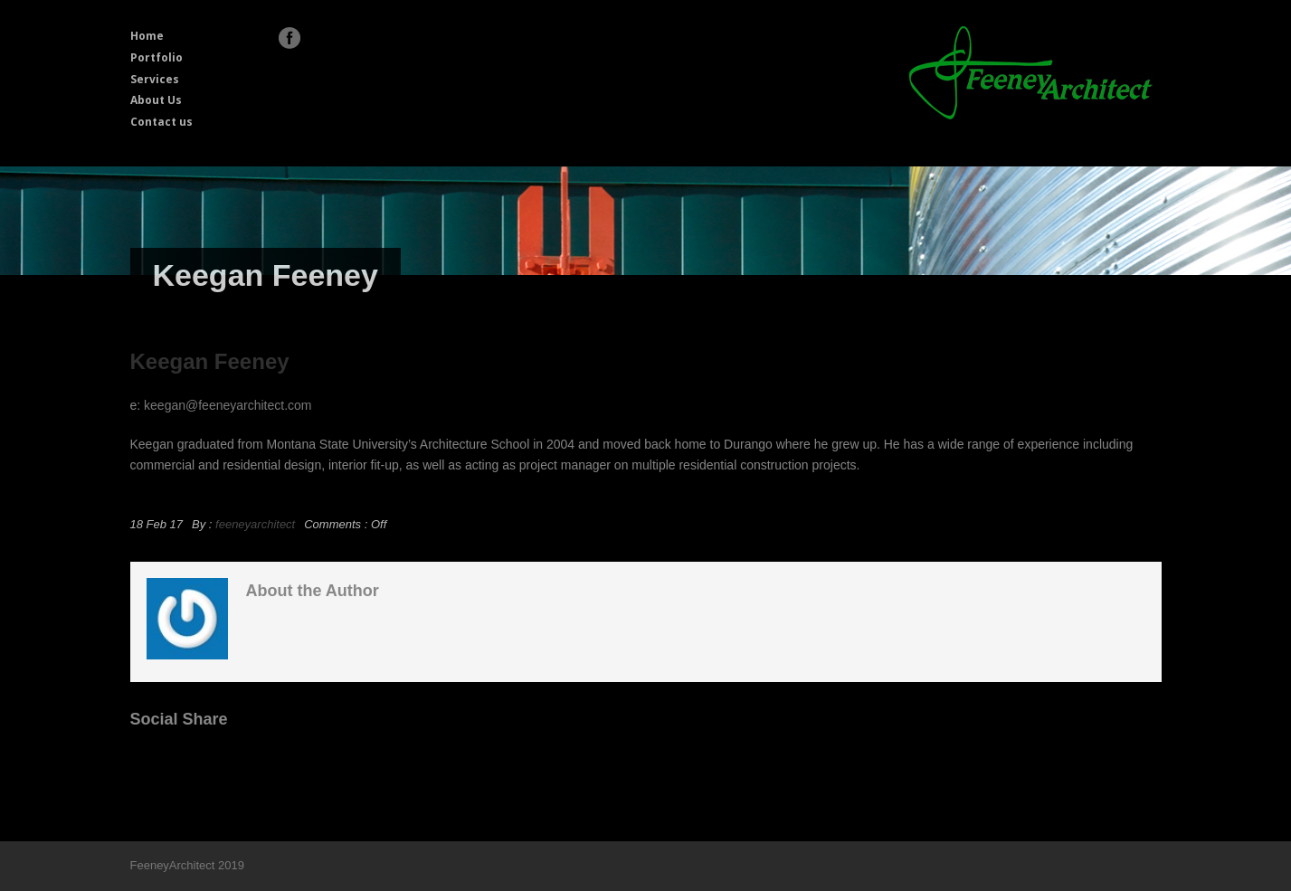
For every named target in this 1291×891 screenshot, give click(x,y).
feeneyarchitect (255, 524)
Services (154, 79)
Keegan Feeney (210, 361)
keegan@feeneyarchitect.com (227, 405)
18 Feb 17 (157, 524)
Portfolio (156, 57)
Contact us (161, 121)
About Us (156, 100)
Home (147, 35)
